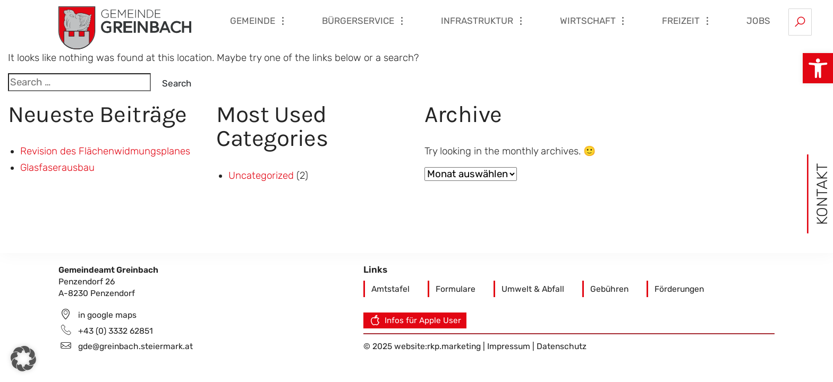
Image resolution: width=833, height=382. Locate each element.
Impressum (509, 346)
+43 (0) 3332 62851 (115, 331)
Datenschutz (561, 346)
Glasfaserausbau (57, 167)
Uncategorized (261, 175)
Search (176, 83)
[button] (818, 68)
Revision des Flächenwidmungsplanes (105, 151)
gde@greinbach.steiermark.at (135, 346)
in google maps (107, 315)
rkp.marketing (454, 346)
